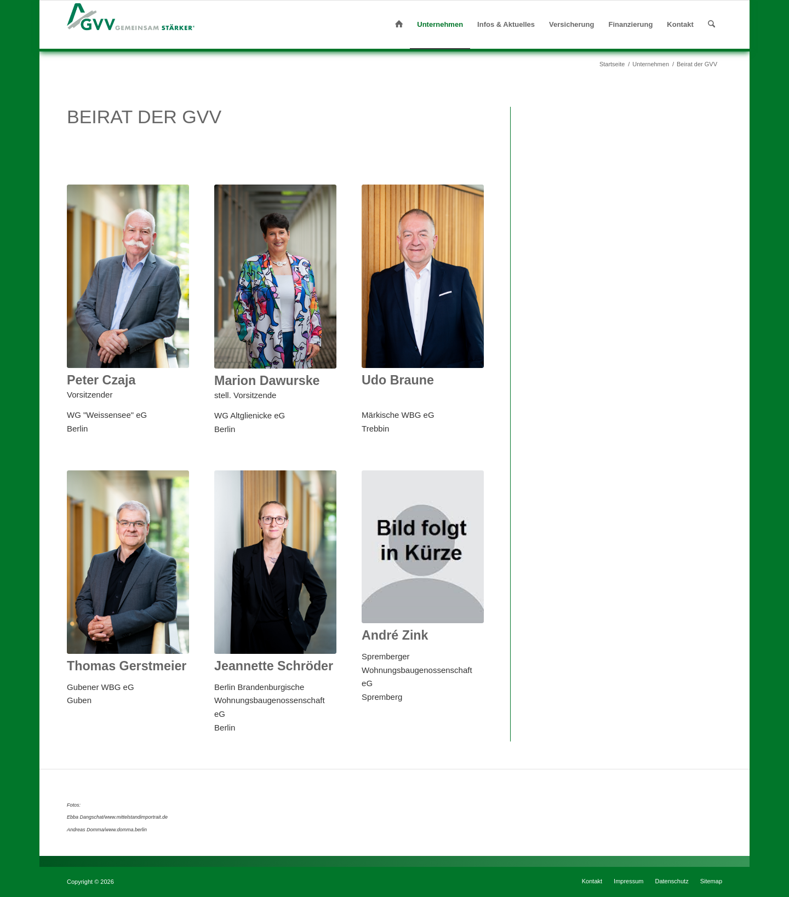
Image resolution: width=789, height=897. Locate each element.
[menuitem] (399, 25)
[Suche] (711, 25)
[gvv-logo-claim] (131, 24)
